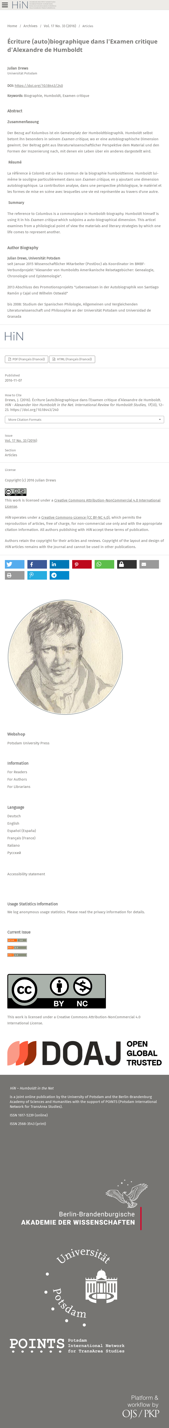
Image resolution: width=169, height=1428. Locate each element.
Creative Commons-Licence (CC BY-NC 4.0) (75, 517)
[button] (14, 564)
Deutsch (14, 816)
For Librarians (18, 786)
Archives (30, 26)
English (13, 823)
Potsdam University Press (28, 743)
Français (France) (21, 838)
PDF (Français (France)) (28, 359)
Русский (14, 853)
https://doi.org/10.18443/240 (39, 85)
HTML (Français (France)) (74, 359)
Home (12, 26)
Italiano (13, 845)
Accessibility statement (26, 874)
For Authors (17, 779)
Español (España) (21, 831)
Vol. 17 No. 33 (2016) (60, 26)
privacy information (110, 912)
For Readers (17, 772)
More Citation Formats (24, 419)
